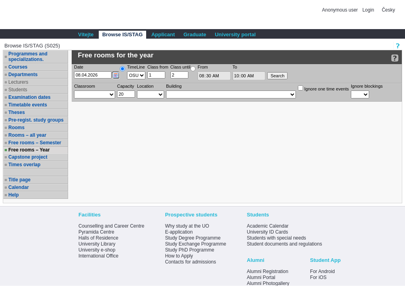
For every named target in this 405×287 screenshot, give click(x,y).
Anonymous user (340, 10)
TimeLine (136, 67)
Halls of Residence (98, 238)
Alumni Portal (261, 277)
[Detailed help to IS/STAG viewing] (395, 58)
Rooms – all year (27, 135)
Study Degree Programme (192, 238)
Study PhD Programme (189, 250)
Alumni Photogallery (268, 283)
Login (368, 10)
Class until (180, 67)
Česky (388, 10)
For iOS (318, 277)
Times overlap (24, 164)
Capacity (125, 86)
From (203, 67)
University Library (96, 244)
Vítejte (86, 34)
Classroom (84, 86)
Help (13, 195)
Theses (16, 112)
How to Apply (179, 256)
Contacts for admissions (190, 262)
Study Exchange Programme (195, 244)
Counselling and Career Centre (111, 226)
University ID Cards (267, 232)
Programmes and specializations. (27, 56)
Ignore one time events (323, 88)
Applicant (163, 34)
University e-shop (96, 250)
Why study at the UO (187, 226)
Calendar (18, 187)
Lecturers (18, 82)
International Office (98, 256)
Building (174, 86)
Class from (157, 67)
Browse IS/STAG (122, 34)
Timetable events (27, 105)
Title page (19, 180)
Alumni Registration (267, 271)
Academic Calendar (268, 226)
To (235, 67)
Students (17, 89)
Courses (17, 67)
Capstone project (27, 157)
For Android (322, 271)
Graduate (195, 34)
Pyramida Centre (96, 232)
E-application (178, 232)
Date (78, 67)
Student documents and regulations (284, 244)
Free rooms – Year (29, 150)
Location (145, 86)
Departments (22, 74)
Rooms (16, 127)
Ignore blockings (367, 86)
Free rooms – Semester (34, 142)
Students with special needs (276, 238)
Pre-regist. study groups (36, 120)
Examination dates (29, 97)
